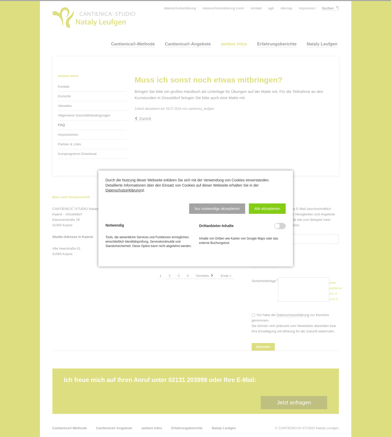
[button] (217, 208)
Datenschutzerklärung (123, 190)
